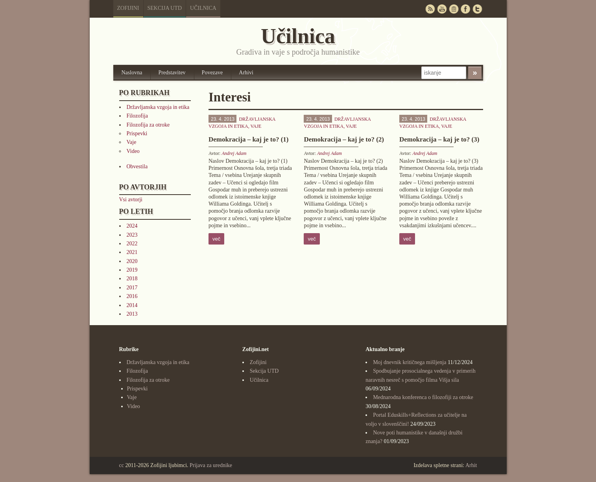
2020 (132, 261)
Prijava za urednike (211, 465)
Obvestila (137, 166)
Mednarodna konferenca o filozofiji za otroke (423, 397)
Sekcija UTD (165, 8)
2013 (132, 314)
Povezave (212, 72)
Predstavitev (171, 72)
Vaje (132, 142)
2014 (132, 305)
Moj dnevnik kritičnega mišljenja (409, 362)
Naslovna (132, 72)
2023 (132, 235)
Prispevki (137, 133)
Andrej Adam (233, 153)
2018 (132, 278)
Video (133, 151)
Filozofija (137, 116)
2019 (132, 270)
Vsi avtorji (131, 199)
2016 (132, 296)
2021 (132, 252)
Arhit (471, 465)
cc (121, 465)
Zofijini (128, 8)
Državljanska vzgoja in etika (158, 107)
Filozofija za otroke (148, 125)
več (216, 239)
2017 (132, 288)
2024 (132, 226)
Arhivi (246, 72)
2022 (132, 244)
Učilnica (203, 8)
